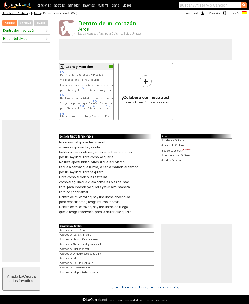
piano (115, 6)
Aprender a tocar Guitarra (175, 155)
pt (152, 299)
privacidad (131, 299)
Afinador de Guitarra (173, 145)
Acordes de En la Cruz (72, 230)
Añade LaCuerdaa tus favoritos (21, 278)
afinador (73, 6)
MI (83, 87)
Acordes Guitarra (171, 160)
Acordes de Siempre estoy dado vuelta (81, 244)
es (141, 299)
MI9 (108, 105)
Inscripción (192, 13)
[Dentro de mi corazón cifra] (163, 287)
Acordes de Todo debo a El (75, 267)
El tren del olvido (15, 38)
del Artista (25, 23)
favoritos (89, 6)
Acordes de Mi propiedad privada (79, 272)
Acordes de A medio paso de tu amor (81, 253)
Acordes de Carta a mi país (75, 234)
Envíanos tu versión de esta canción (146, 89)
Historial (40, 23)
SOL (95, 100)
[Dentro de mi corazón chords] (129, 287)
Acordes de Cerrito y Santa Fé (76, 262)
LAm (62, 72)
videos (127, 6)
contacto (161, 299)
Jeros (37, 13)
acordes (59, 6)
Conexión (215, 13)
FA (93, 105)
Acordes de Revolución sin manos (79, 239)
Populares (10, 23)
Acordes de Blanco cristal (74, 248)
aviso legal (116, 299)
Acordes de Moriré (70, 258)
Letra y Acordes (79, 66)
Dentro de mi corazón (19, 30)
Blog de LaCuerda (176, 150)
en (147, 299)
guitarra (103, 6)
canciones (44, 6)
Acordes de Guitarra (15, 13)
